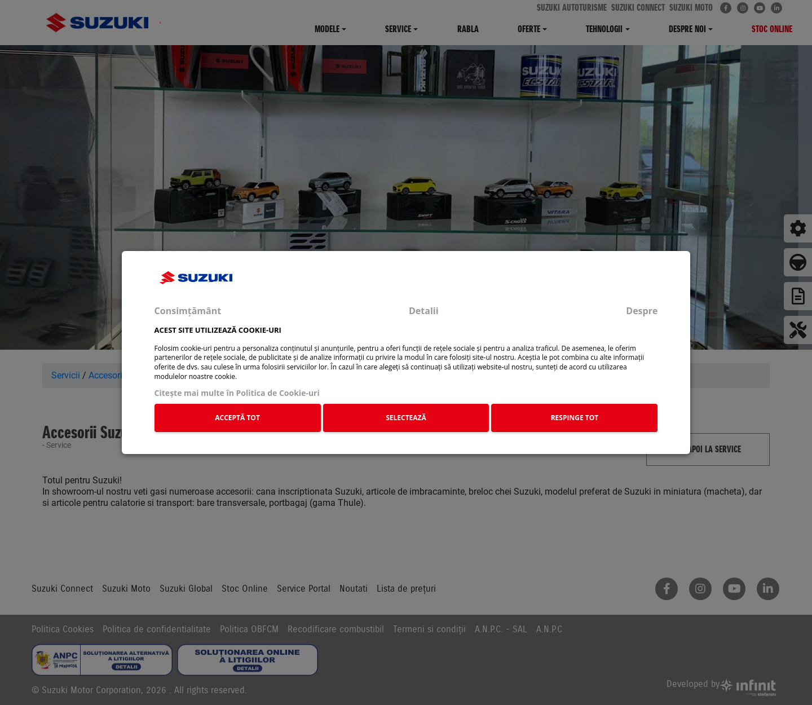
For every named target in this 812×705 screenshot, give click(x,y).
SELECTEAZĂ (406, 417)
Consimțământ (188, 310)
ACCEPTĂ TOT (237, 417)
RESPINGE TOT (575, 417)
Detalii (424, 310)
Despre (641, 310)
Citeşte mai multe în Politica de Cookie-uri (237, 392)
